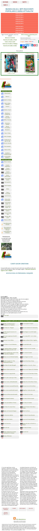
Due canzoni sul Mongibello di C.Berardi (7, 228)
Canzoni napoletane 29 (8, 172)
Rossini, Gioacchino (7, 117)
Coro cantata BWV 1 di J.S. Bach (29, 336)
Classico (7, 106)
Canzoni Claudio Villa (7, 213)
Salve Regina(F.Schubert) (8, 398)
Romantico (7, 129)
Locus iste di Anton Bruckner (29, 419)
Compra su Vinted (11, 73)
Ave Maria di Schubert (27, 402)
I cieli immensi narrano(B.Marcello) (10, 386)
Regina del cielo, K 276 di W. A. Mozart (29, 424)
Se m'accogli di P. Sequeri (28, 323)
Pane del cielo (6, 427)
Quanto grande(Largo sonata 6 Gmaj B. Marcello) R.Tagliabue (10, 353)
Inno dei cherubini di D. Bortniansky (30, 327)
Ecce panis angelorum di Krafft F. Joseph (10, 336)
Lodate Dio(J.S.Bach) (7, 419)
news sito (31, 508)
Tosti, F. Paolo (7, 133)
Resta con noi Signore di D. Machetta (30, 369)
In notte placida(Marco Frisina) (9, 402)
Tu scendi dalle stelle (27, 344)
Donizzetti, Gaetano (7, 124)
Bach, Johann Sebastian (7, 104)
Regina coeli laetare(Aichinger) (9, 411)
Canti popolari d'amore (8, 179)
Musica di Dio (7, 149)
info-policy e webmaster (5, 509)
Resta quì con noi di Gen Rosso (29, 386)
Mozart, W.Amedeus (7, 127)
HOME (5, 2)
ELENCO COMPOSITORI (7, 153)
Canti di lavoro (8, 195)
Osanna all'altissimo (7, 436)
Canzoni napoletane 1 (7, 169)
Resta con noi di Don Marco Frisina (30, 373)
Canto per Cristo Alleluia (8, 340)
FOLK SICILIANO (7, 176)
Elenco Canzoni (7, 161)
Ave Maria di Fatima (27, 427)
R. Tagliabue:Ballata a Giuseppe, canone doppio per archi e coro (10, 349)
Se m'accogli (6, 315)
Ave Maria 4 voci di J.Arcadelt (29, 348)
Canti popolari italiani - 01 (8, 203)
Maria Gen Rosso (26, 411)
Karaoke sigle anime (7, 217)
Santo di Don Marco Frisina (28, 361)
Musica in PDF (7, 219)
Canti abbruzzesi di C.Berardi (7, 224)
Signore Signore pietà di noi (9, 369)
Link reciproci (22, 508)
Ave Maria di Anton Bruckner (29, 415)
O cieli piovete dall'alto (8, 415)
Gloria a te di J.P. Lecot (27, 377)
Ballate (7, 189)
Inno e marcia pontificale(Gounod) (10, 390)
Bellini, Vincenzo (7, 119)
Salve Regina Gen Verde (28, 356)
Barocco (7, 96)
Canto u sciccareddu (7, 193)
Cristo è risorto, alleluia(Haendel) (10, 381)
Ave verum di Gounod (27, 352)
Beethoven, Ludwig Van (7, 114)
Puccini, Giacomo (7, 143)
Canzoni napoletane (7, 165)
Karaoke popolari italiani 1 (7, 210)
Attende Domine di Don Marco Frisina (29, 407)
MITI (24, 2)
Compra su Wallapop (11, 53)
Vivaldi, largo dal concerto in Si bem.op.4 (9, 332)
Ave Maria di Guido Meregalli (9, 365)
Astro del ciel (25, 431)
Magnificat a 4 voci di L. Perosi (29, 365)
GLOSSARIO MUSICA (7, 157)
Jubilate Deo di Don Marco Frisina (30, 381)
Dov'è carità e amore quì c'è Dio (10, 377)
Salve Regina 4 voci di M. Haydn (29, 331)
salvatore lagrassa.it (6, 513)
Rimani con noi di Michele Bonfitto (10, 356)
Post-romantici (7, 146)
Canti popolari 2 (7, 182)
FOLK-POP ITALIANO (7, 200)
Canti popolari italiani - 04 (8, 206)
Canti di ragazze (7, 185)
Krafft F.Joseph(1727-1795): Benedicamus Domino (9, 361)
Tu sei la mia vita (7, 423)
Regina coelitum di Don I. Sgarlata (30, 340)
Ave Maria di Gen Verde (28, 394)
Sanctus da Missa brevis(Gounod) (10, 394)
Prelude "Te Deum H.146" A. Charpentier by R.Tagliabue (9, 324)
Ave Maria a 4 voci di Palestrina (10, 344)
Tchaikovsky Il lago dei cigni (7, 140)
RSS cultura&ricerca (21, 519)
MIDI (15, 2)
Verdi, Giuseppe (7, 136)
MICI (5, 5)
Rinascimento (7, 93)
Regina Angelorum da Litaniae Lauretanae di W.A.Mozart (9, 432)
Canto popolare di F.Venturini (7, 232)
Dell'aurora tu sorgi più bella (9, 373)
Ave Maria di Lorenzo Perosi (9, 406)
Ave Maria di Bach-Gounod (28, 398)
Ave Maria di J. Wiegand (8, 327)
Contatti (14, 508)
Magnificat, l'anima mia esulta (29, 390)
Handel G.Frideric (7, 99)
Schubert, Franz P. (7, 109)
